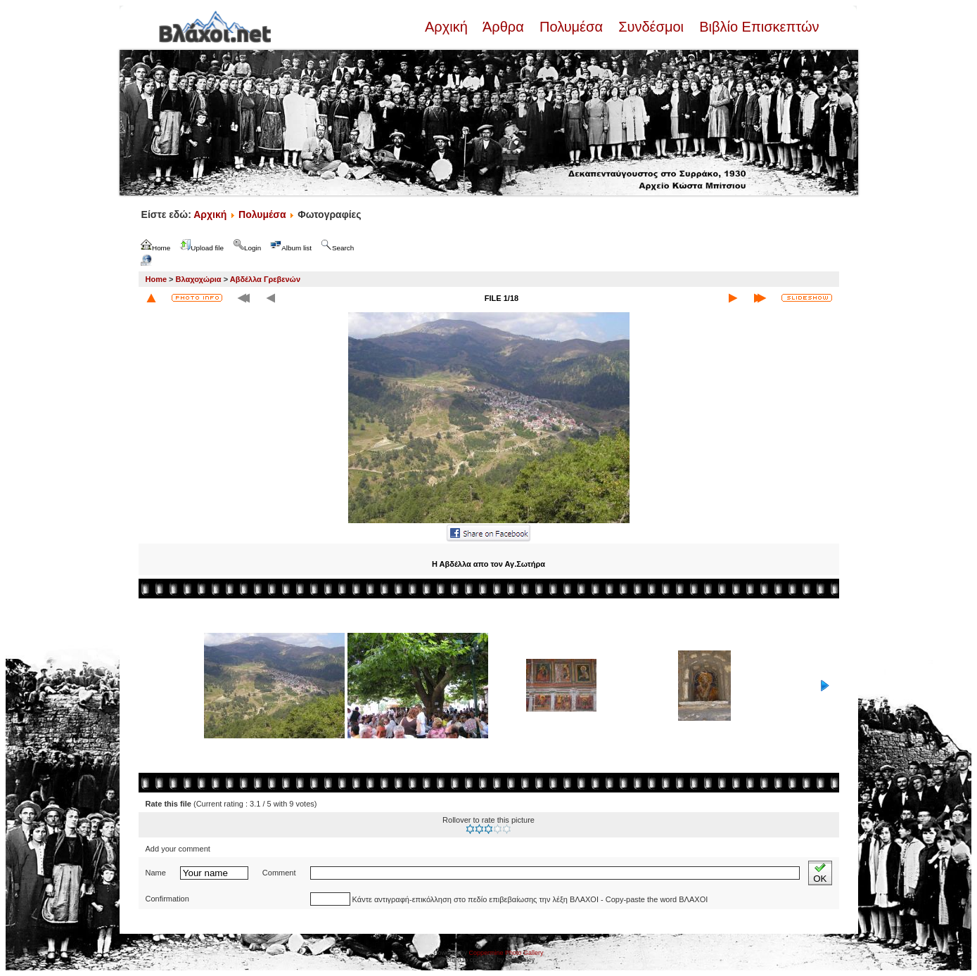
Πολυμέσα (570, 26)
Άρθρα (503, 26)
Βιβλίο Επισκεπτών (757, 26)
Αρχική (448, 26)
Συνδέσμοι (651, 26)
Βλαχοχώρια (199, 279)
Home (156, 279)
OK (819, 873)
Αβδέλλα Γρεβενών (265, 279)
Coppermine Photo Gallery (505, 952)
